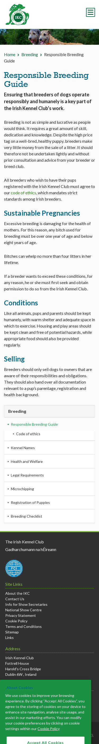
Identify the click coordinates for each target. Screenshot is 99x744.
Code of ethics (28, 433)
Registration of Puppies (30, 502)
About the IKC (17, 593)
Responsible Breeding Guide (34, 424)
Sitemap (12, 632)
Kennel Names (23, 447)
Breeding (29, 54)
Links (9, 637)
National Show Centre (23, 610)
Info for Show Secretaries (26, 604)
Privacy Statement (20, 615)
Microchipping (22, 489)
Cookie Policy (16, 621)
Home (9, 54)
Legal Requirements (27, 475)
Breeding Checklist (26, 516)
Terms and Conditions (23, 626)
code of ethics (23, 192)
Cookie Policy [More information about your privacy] (48, 734)
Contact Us (14, 599)
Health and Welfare (27, 461)
